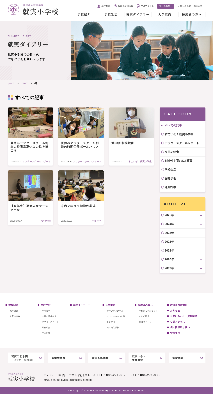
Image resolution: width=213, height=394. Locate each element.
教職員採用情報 (125, 6)
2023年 (169, 232)
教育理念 (14, 311)
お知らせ (175, 310)
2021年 (169, 250)
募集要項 (111, 322)
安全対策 (46, 333)
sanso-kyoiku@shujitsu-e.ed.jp (72, 379)
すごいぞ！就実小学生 (179, 134)
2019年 (169, 268)
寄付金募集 (164, 6)
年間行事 (46, 311)
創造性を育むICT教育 (178, 160)
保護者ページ (145, 322)
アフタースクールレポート (182, 143)
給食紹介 (46, 327)
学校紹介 (84, 14)
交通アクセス (147, 6)
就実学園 (178, 358)
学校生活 (111, 14)
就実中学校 (59, 358)
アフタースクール (50, 322)
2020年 (169, 259)
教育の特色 (15, 316)
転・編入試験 (113, 327)
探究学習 (170, 178)
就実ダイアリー (138, 14)
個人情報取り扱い (180, 327)
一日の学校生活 (49, 316)
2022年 (169, 241)
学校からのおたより (148, 311)
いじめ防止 (144, 316)
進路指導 (170, 187)
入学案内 (164, 14)
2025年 (169, 215)
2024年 (169, 224)
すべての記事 (173, 125)
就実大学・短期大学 (139, 358)
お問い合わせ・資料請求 (190, 6)
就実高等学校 (100, 358)
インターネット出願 (116, 316)
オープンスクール (115, 311)
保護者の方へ (192, 14)
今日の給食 (172, 151)
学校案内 (105, 6)
